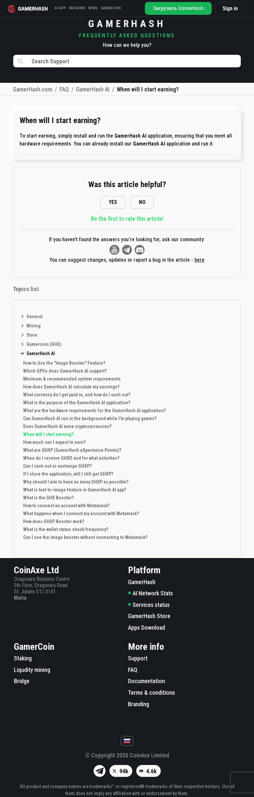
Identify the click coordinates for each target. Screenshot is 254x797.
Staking (23, 658)
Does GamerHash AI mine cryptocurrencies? (67, 426)
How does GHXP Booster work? (53, 521)
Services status (149, 604)
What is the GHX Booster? (48, 497)
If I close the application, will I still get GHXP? (68, 474)
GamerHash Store (149, 616)
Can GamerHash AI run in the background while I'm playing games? (89, 418)
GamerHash (141, 582)
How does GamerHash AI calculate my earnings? (71, 386)
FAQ (132, 669)
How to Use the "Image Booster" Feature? (64, 363)
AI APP (60, 8)
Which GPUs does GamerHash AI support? (64, 371)
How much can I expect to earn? (54, 442)
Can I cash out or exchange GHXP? (57, 466)
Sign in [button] (230, 8)
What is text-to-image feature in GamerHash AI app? (74, 489)
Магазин (77, 8)
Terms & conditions (151, 692)
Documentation (146, 681)
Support (138, 658)
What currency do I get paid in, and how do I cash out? (76, 394)
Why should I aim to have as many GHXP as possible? (75, 481)
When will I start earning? (48, 434)
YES (113, 202)
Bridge (21, 681)
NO (142, 202)
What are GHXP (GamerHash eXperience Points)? (72, 450)
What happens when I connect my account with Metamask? (81, 513)
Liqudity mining (32, 669)
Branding (138, 704)
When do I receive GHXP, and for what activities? (71, 458)
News (93, 8)
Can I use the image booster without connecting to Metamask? (85, 537)
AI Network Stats (150, 593)
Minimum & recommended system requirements (72, 379)
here (199, 260)
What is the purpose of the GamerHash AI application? (76, 402)
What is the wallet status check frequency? (65, 529)
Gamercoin (111, 8)
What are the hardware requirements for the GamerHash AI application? (94, 410)
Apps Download (146, 627)
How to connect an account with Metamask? (66, 505)
